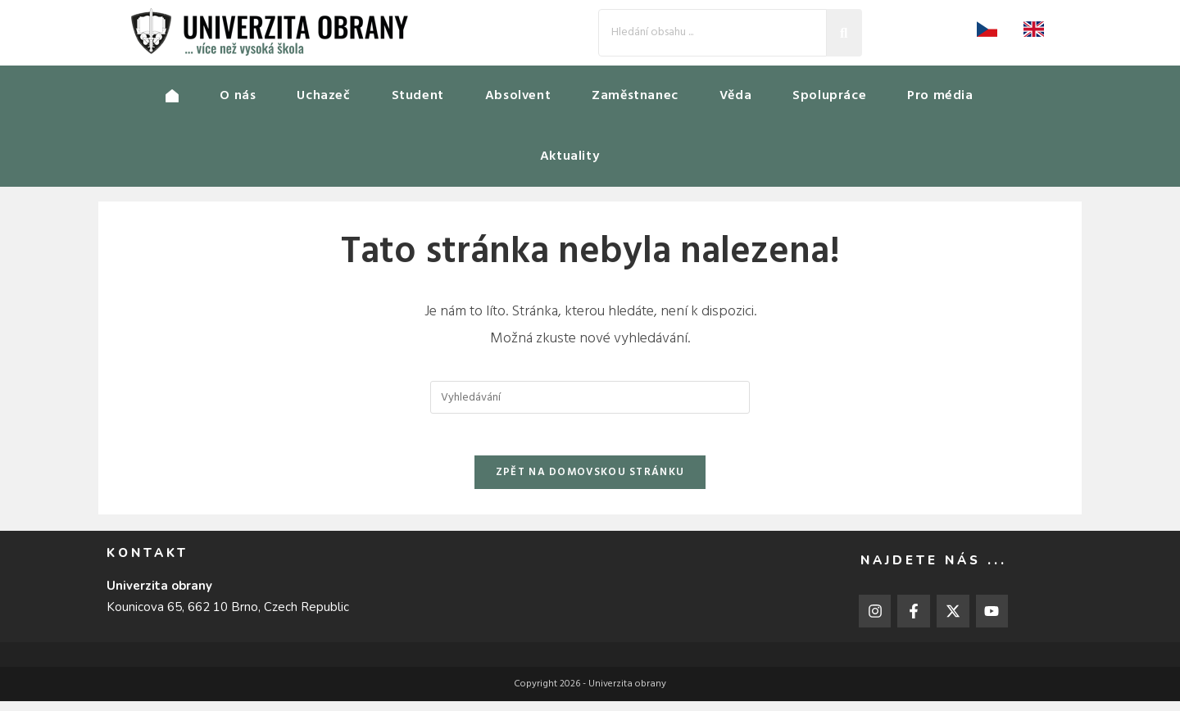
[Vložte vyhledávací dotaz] (590, 399)
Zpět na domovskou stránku (590, 482)
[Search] (712, 32)
